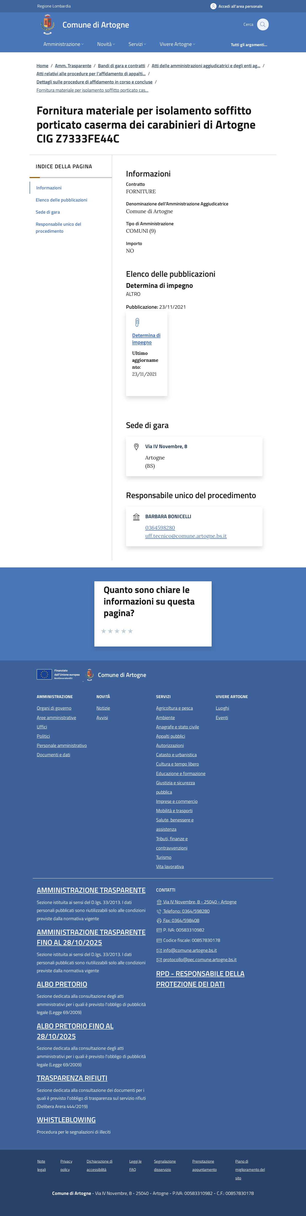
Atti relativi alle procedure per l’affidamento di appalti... (91, 73)
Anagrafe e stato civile (177, 726)
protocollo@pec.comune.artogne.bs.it (196, 959)
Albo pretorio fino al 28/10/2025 (75, 1031)
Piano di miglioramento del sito (250, 1169)
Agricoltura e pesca (174, 708)
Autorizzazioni (170, 745)
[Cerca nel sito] (262, 24)
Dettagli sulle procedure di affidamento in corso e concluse (94, 81)
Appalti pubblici (170, 736)
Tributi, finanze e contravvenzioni (172, 843)
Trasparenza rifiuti (72, 1077)
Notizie (103, 708)
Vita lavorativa (170, 866)
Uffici (42, 726)
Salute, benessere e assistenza (175, 824)
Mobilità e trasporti (174, 810)
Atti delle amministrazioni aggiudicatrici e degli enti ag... (206, 65)
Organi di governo (54, 708)
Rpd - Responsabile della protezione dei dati (200, 978)
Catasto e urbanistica (176, 754)
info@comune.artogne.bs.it (186, 950)
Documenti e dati (53, 754)
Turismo (164, 857)
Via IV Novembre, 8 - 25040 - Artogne (212, 901)
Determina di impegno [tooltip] (146, 338)
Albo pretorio (62, 983)
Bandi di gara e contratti (121, 65)
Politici (43, 736)
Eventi (222, 717)
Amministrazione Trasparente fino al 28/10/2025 (91, 937)
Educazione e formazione (180, 773)
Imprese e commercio (177, 801)
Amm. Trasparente (73, 65)
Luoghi (222, 708)
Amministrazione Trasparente (91, 889)
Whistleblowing (66, 1119)
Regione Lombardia (54, 6)
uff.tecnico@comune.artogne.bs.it (186, 536)
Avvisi (102, 717)
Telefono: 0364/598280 (183, 911)
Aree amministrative (56, 717)
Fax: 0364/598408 (177, 920)
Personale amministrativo (62, 745)
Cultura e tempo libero (177, 763)
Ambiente (165, 717)
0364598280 (160, 527)
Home (42, 65)
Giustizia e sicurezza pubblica (175, 787)
